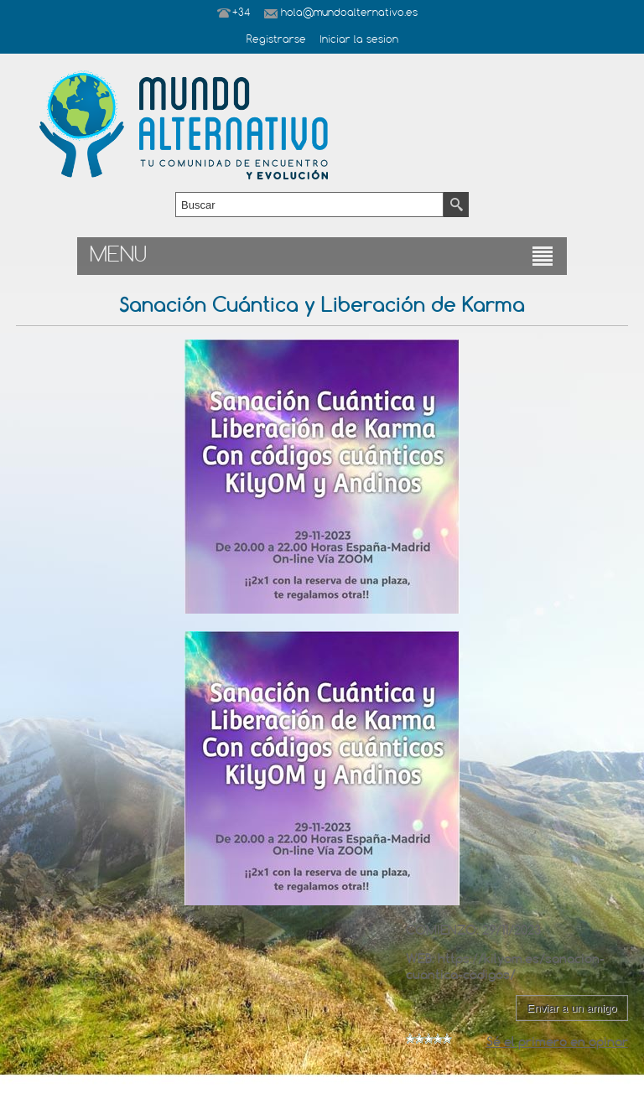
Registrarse (276, 40)
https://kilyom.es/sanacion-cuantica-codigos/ (505, 966)
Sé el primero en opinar (557, 1042)
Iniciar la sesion (358, 40)
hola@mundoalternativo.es (349, 13)
